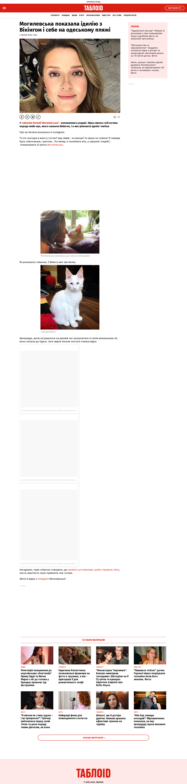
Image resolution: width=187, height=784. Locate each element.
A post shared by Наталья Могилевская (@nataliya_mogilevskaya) (48, 411)
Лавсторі (106, 15)
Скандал (66, 15)
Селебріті (55, 15)
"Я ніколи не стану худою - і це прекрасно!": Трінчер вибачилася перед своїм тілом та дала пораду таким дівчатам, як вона (37, 721)
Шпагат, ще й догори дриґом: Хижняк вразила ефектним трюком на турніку (111, 720)
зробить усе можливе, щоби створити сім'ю (93, 569)
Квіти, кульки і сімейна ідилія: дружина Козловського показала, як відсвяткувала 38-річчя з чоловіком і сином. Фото (148, 67)
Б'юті (81, 15)
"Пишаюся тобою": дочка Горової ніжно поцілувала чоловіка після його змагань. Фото (149, 675)
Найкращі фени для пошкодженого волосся (73, 717)
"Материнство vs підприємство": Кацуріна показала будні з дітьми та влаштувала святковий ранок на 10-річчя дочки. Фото (147, 50)
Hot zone (117, 15)
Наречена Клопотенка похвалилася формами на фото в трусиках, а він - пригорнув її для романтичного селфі (74, 676)
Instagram (43, 578)
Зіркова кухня (93, 15)
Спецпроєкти (129, 15)
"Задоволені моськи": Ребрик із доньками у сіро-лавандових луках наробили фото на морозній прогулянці (148, 34)
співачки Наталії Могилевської (40, 122)
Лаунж (135, 26)
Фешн (74, 15)
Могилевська (55, 144)
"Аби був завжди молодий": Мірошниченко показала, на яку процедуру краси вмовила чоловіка (149, 721)
